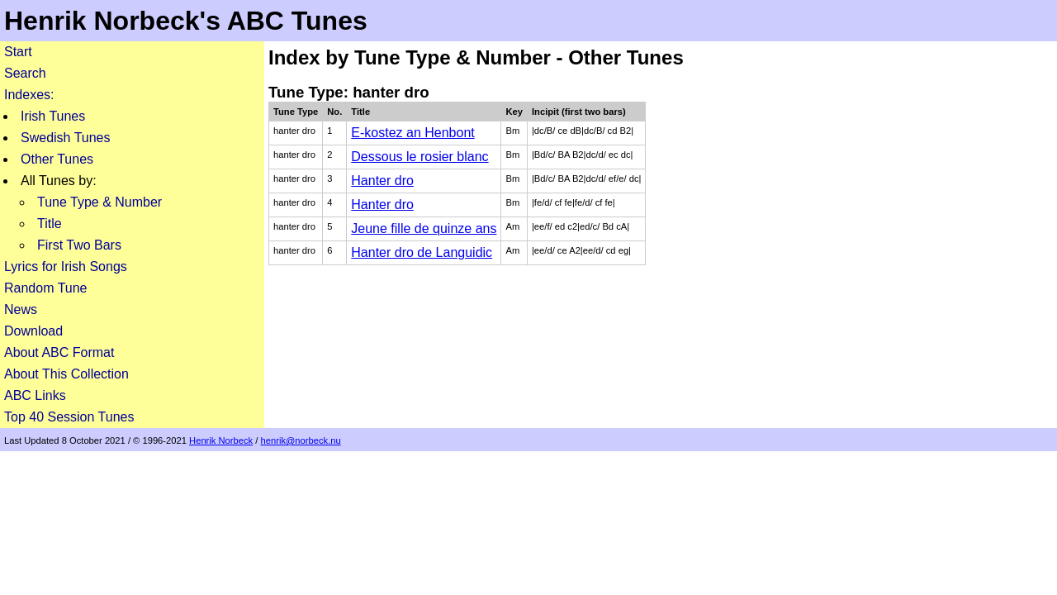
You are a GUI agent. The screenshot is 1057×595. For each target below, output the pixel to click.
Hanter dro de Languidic (421, 252)
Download (33, 331)
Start (18, 52)
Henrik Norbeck (221, 440)
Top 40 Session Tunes (69, 417)
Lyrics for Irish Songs (65, 266)
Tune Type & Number (99, 202)
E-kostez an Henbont (412, 133)
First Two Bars (79, 245)
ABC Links (35, 395)
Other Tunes (57, 159)
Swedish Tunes (66, 138)
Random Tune (46, 288)
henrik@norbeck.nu (301, 440)
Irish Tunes (53, 116)
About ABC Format (59, 352)
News (20, 309)
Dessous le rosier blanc (419, 157)
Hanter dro (382, 181)
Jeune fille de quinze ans (423, 228)
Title (49, 224)
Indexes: (29, 95)
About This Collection (66, 374)
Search (25, 73)
